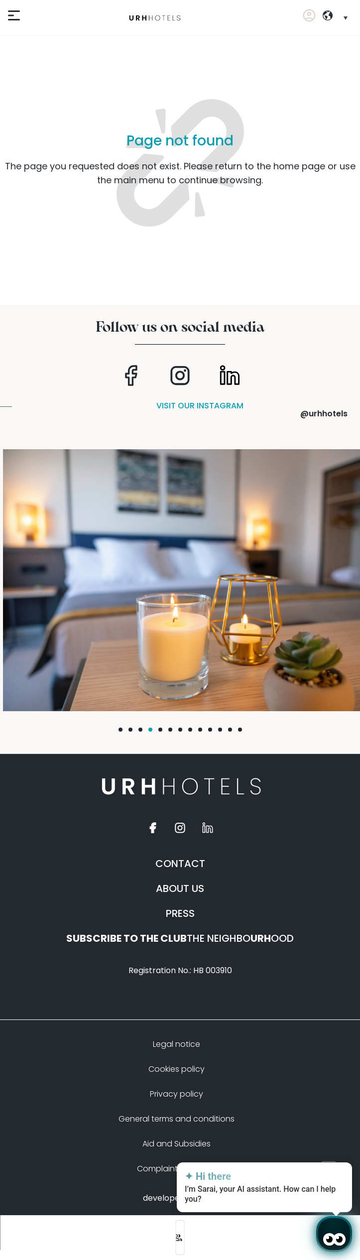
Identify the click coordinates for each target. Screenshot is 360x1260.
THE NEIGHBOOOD (180, 938)
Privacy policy (176, 1094)
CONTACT (180, 864)
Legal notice (176, 1044)
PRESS (180, 913)
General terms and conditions (177, 1119)
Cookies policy (176, 1069)
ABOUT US (180, 888)
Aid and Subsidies (176, 1143)
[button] (120, 730)
